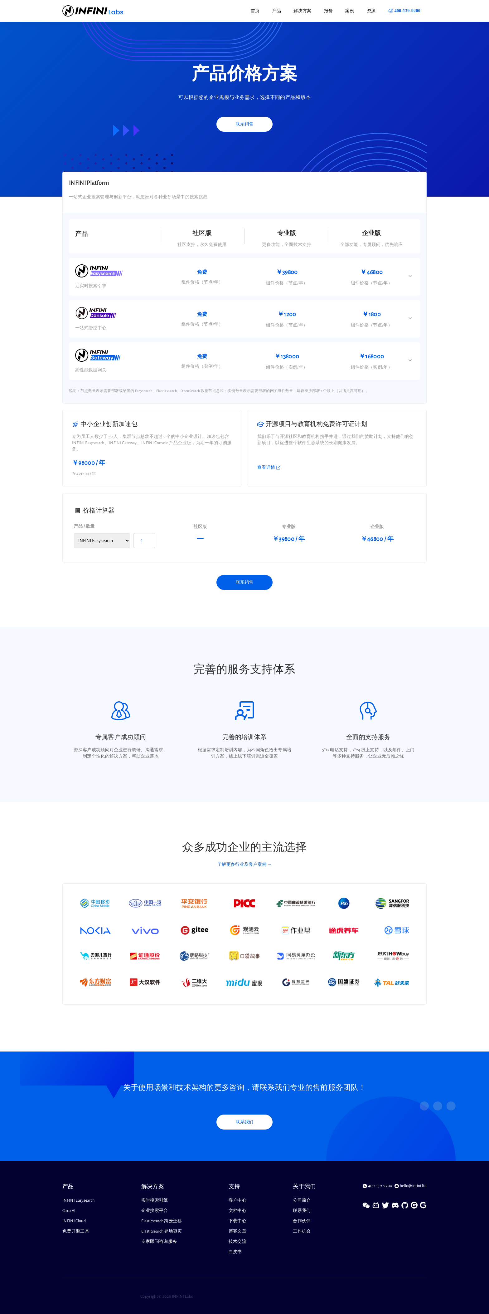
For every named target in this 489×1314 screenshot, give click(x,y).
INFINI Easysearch (78, 1200)
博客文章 (237, 1231)
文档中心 (237, 1211)
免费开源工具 (75, 1231)
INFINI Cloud (74, 1221)
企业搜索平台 (154, 1211)
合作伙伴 (302, 1221)
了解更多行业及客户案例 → (244, 864)
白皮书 (235, 1252)
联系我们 (244, 1122)
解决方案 (302, 11)
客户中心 (237, 1200)
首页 (255, 11)
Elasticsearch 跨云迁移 (161, 1221)
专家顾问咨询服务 (159, 1241)
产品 (276, 11)
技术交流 (237, 1241)
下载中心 (237, 1221)
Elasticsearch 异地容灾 (161, 1231)
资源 (371, 11)
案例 (349, 11)
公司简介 (302, 1200)
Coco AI (68, 1211)
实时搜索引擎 (154, 1200)
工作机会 (302, 1231)
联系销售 (244, 124)
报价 (328, 11)
